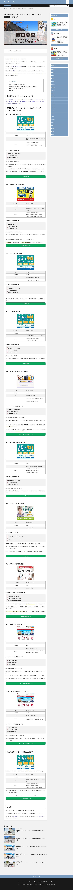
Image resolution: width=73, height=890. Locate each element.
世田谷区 (53, 69)
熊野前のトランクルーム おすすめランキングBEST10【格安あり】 (31, 831)
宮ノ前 (40, 101)
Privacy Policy (41, 885)
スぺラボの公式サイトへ (26, 176)
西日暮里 (11, 99)
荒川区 (10, 8)
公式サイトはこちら (59, 29)
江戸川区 (53, 107)
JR (11, 70)
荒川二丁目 (13, 101)
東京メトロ (15, 70)
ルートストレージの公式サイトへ (25, 683)
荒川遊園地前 (8, 103)
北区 (53, 78)
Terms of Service (49, 885)
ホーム (19, 1)
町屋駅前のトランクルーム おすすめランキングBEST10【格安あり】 (31, 847)
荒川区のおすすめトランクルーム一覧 (17, 84)
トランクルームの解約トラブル (15, 66)
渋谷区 (53, 113)
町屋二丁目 (29, 101)
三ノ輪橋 (36, 99)
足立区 (53, 134)
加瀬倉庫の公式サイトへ (26, 245)
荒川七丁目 (19, 101)
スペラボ (28, 771)
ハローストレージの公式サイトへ (25, 434)
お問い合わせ (43, 1)
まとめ (11, 90)
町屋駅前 (24, 101)
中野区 (53, 75)
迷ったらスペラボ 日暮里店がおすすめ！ (18, 88)
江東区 (53, 110)
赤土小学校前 (26, 99)
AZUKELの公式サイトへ (26, 556)
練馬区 (53, 122)
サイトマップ (24, 881)
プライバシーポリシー (26, 1)
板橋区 (53, 104)
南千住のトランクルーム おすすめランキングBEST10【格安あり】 (31, 839)
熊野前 (31, 99)
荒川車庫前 (14, 103)
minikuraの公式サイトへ (26, 616)
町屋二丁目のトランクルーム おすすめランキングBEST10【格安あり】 (31, 855)
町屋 (22, 99)
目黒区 (53, 119)
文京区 (53, 96)
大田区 (53, 93)
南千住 (19, 99)
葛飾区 (53, 128)
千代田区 (53, 81)
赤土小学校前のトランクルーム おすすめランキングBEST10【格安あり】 (31, 863)
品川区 (53, 87)
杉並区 (53, 101)
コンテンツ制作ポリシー (35, 1)
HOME (6, 8)
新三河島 (19, 103)
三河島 (15, 99)
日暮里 (7, 99)
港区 (53, 116)
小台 (43, 101)
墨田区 (53, 90)
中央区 (53, 72)
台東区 (53, 84)
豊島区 (53, 131)
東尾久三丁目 (35, 101)
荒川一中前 (41, 99)
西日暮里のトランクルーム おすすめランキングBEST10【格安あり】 (23, 8)
